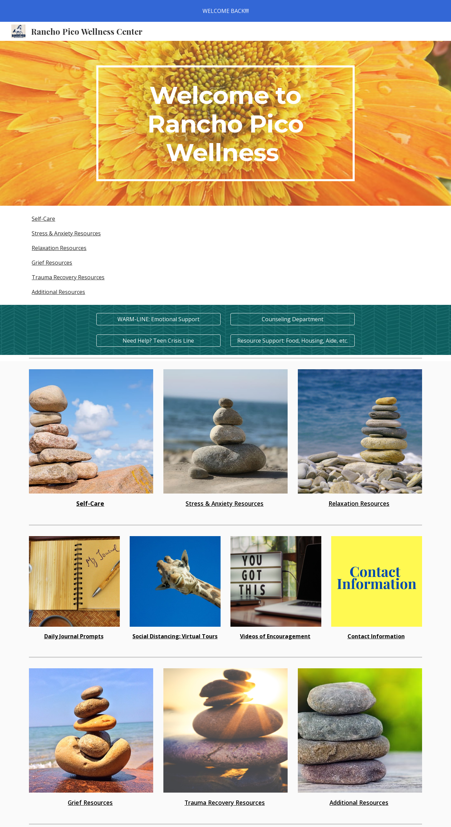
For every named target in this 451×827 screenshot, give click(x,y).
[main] (225, 123)
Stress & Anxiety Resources (66, 233)
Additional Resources (58, 292)
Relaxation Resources (59, 248)
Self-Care (43, 218)
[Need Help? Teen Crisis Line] (158, 340)
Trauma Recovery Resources (68, 277)
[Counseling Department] (292, 319)
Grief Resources (52, 262)
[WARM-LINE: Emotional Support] (158, 319)
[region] (225, 11)
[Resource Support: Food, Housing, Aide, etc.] (292, 340)
